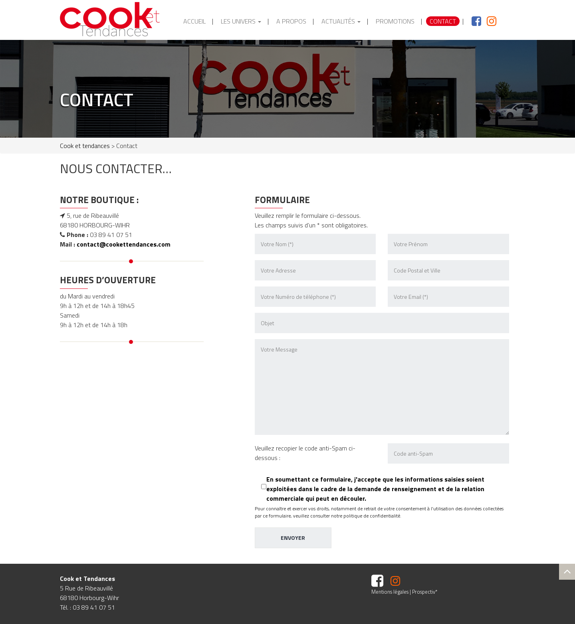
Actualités (341, 21)
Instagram (488, 21)
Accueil (194, 21)
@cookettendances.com (135, 244)
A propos (291, 21)
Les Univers (241, 21)
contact (88, 244)
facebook (471, 21)
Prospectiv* (424, 592)
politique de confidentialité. (372, 515)
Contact (443, 21)
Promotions (395, 21)
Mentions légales (389, 592)
